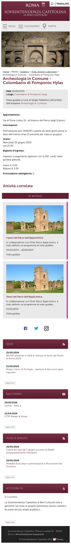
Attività (14, 72)
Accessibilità (11, 497)
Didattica (24, 72)
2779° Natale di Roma (16, 416)
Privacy (59, 539)
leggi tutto (10, 383)
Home (6, 72)
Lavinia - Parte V (13, 405)
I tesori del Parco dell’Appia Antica (24, 238)
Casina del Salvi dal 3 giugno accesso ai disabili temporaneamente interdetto (30, 451)
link (65, 256)
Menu (12, 26)
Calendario (31, 26)
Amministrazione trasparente (30, 534)
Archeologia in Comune (34, 103)
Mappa (52, 26)
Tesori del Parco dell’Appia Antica (24, 296)
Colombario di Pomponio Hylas (30, 94)
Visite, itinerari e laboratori (44, 72)
